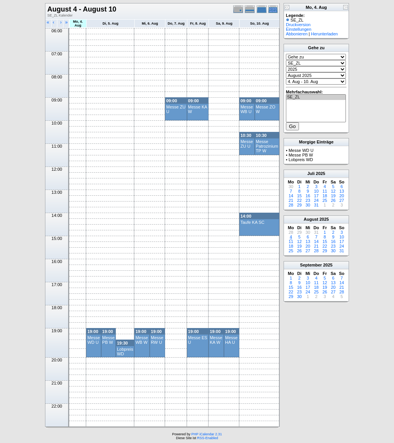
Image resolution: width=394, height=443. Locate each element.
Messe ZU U (246, 143)
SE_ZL (316, 97)
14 (291, 195)
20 (341, 195)
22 (299, 200)
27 (341, 200)
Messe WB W (141, 340)
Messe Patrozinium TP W (267, 146)
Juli (311, 173)
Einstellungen (298, 29)
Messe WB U (246, 109)
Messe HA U (231, 340)
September (311, 265)
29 (299, 205)
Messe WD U (93, 340)
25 (324, 200)
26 (333, 200)
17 (316, 195)
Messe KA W (216, 340)
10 (316, 191)
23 (308, 200)
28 (291, 205)
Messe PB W (108, 340)
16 (308, 195)
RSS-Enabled (207, 438)
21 (291, 200)
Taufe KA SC (252, 222)
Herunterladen (324, 34)
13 (341, 191)
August (311, 219)
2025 (320, 173)
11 (324, 191)
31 (316, 205)
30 (308, 205)
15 (299, 195)
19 (333, 195)
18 (324, 195)
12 (333, 191)
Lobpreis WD (301, 159)
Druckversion (298, 24)
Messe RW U (157, 340)
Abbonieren (296, 34)
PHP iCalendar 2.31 (206, 434)
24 (316, 200)
